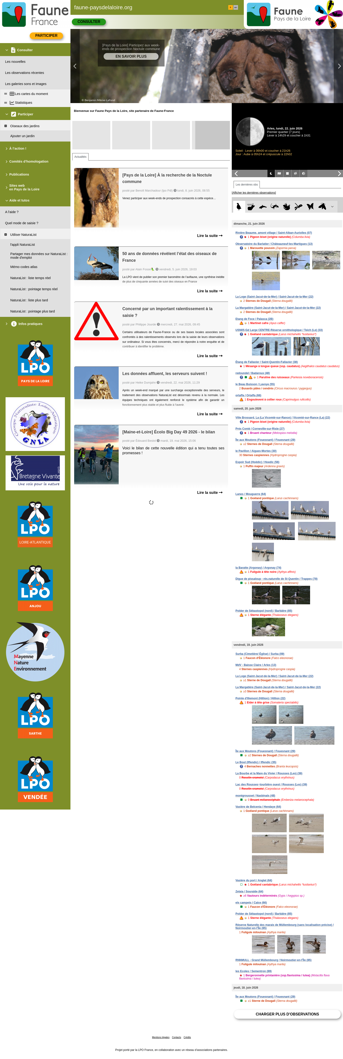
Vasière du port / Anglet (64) (253, 880)
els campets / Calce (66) (251, 902)
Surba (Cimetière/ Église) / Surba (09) (259, 654)
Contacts (176, 1037)
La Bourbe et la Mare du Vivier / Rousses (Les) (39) (268, 773)
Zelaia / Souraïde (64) (249, 891)
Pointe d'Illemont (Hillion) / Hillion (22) (260, 698)
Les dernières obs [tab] (247, 184)
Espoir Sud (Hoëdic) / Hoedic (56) (257, 462)
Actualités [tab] (80, 156)
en (236, 7)
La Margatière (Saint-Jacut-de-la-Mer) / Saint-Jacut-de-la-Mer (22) (278, 307)
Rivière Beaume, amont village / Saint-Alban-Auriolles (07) (273, 232)
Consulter (88, 22)
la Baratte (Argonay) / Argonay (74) (258, 567)
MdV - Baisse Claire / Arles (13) (255, 665)
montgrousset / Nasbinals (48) (255, 795)
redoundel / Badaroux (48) (252, 373)
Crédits (187, 1037)
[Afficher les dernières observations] (254, 192)
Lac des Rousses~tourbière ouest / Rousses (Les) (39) (271, 784)
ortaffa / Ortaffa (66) (248, 395)
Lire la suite (209, 235)
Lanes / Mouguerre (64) (250, 494)
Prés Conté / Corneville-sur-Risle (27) (259, 428)
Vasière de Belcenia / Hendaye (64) (258, 806)
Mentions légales (160, 1037)
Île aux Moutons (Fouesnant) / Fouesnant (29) (265, 439)
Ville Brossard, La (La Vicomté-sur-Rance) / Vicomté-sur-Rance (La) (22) (282, 417)
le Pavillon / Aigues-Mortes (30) (255, 451)
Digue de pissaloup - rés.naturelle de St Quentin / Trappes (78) (276, 578)
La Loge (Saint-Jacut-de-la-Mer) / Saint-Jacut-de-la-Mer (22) (274, 296)
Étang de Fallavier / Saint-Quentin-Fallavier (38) (266, 362)
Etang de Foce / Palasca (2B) (254, 319)
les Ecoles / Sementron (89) (253, 971)
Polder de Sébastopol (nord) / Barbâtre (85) (263, 610)
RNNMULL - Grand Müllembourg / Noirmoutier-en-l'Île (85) (273, 960)
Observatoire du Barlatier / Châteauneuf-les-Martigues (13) (274, 244)
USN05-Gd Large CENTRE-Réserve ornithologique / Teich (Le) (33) (279, 330)
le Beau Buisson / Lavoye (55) (255, 384)
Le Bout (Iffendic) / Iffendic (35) (255, 762)
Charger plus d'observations (287, 1014)
